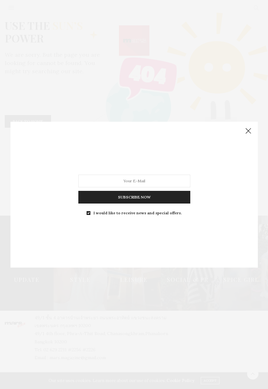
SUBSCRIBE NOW (134, 196)
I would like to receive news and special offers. (137, 212)
